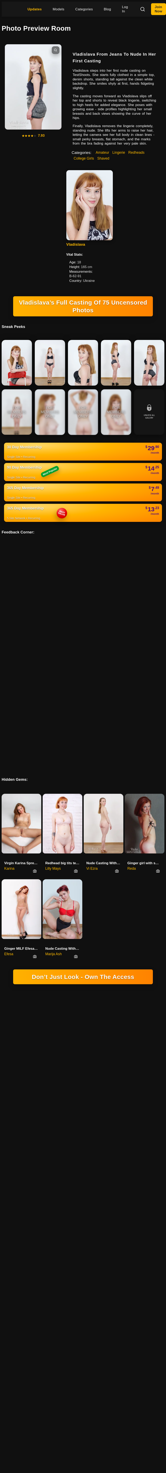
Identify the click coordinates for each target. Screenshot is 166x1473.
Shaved (103, 158)
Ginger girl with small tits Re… (145, 686)
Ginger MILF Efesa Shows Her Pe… (22, 772)
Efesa (8, 777)
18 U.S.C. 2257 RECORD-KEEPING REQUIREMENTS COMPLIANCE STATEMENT (83, 848)
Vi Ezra (92, 692)
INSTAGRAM (114, 964)
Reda (131, 692)
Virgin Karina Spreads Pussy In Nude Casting (22, 686)
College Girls (84, 158)
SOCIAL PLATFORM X (86, 964)
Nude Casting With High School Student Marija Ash (63, 772)
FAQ (139, 969)
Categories (84, 9)
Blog (107, 9)
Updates (34, 9)
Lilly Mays (53, 692)
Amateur (102, 152)
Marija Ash (53, 777)
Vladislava (75, 244)
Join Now (158, 9)
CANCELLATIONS (87, 969)
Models (58, 9)
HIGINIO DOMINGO (53, 964)
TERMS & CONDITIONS (54, 969)
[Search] (142, 9)
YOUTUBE (135, 964)
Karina (9, 692)
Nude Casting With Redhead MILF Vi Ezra (104, 686)
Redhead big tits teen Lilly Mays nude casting (63, 686)
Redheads (136, 152)
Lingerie (118, 152)
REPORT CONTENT (118, 969)
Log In (125, 9)
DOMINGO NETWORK (66, 947)
